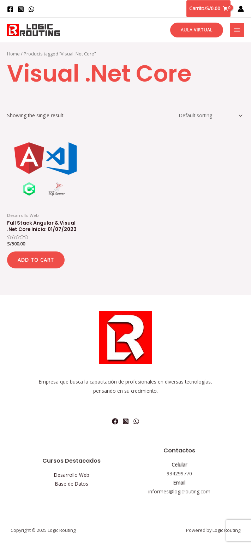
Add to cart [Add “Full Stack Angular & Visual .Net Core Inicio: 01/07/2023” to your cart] (36, 259)
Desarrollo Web (71, 474)
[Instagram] (21, 9)
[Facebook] (10, 9)
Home (13, 54)
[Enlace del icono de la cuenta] (241, 9)
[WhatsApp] (31, 9)
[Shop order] (209, 115)
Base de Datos (71, 483)
